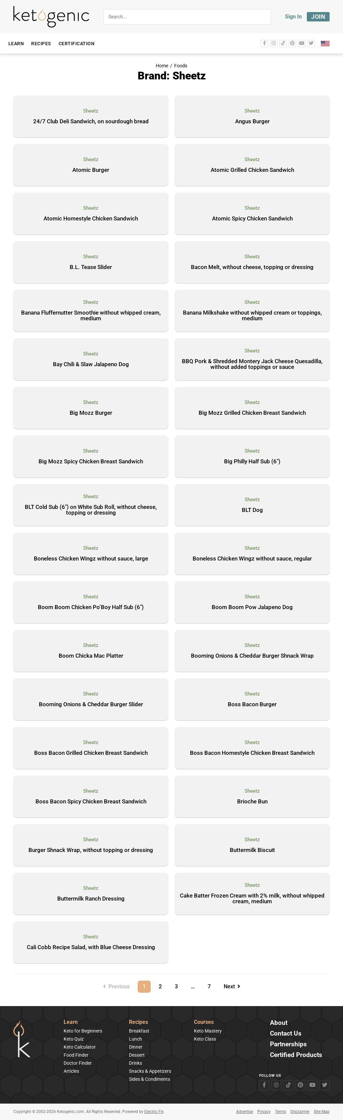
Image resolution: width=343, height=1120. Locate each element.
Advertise (244, 1111)
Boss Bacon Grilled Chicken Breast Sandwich (91, 753)
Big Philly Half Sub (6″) (252, 462)
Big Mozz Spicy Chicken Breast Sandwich (91, 462)
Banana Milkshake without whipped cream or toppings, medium (252, 316)
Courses (204, 1022)
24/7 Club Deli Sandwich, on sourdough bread (91, 122)
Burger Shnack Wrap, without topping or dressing (90, 850)
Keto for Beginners (83, 1031)
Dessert (137, 1055)
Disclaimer (300, 1111)
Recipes (138, 1022)
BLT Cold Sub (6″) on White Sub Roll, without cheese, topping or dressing (91, 510)
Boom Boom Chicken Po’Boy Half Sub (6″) (91, 607)
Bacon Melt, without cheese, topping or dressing (252, 267)
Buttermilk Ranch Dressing (91, 899)
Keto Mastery (208, 1031)
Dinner (135, 1047)
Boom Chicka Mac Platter (91, 656)
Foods (180, 66)
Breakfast (139, 1031)
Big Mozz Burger (91, 413)
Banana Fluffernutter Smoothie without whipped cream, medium (91, 316)
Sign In (293, 16)
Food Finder (76, 1055)
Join (318, 16)
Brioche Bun (252, 802)
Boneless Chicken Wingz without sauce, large (91, 559)
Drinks (135, 1063)
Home (162, 66)
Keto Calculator (80, 1047)
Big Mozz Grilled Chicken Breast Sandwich (252, 413)
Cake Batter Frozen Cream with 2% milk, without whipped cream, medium (252, 899)
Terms (280, 1111)
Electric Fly (153, 1111)
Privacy (264, 1111)
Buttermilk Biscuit (252, 850)
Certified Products (296, 1055)
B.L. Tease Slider (91, 267)
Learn (71, 1022)
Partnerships (288, 1044)
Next (232, 986)
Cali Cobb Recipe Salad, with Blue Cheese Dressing (91, 947)
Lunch (135, 1039)
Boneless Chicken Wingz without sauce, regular (252, 559)
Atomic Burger (90, 170)
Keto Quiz (74, 1039)
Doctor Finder (78, 1063)
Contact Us (285, 1033)
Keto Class (205, 1039)
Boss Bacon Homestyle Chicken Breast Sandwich (252, 753)
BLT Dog (252, 510)
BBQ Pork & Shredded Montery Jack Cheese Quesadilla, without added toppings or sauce (252, 364)
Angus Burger (252, 122)
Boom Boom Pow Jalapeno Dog (252, 607)
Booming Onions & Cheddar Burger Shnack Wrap (252, 656)
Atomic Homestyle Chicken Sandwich (91, 219)
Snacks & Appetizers (150, 1071)
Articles (71, 1071)
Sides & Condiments (149, 1079)
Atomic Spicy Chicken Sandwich (252, 219)
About (278, 1023)
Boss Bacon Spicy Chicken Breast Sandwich (91, 802)
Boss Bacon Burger (252, 705)
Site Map (322, 1111)
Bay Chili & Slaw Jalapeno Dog (91, 364)
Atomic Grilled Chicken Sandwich (252, 170)
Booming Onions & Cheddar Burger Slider (91, 705)
